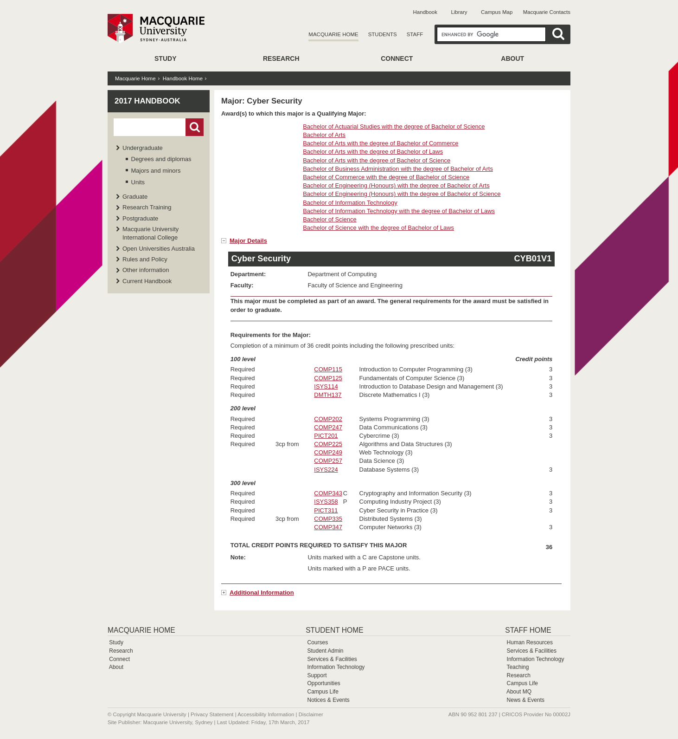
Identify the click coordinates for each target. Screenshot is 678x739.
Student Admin (325, 651)
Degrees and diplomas (161, 159)
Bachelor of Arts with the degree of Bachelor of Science (376, 160)
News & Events (525, 700)
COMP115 (328, 369)
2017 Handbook (147, 101)
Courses (317, 642)
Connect (397, 58)
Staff (415, 34)
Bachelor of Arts (324, 134)
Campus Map (496, 12)
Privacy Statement (212, 714)
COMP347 (328, 527)
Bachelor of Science (330, 219)
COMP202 (328, 418)
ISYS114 (326, 386)
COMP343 (328, 493)
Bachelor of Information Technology (350, 202)
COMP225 (328, 444)
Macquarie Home (333, 34)
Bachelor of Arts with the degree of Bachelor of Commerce (380, 143)
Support (316, 675)
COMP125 (328, 378)
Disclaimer (311, 714)
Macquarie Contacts (546, 12)
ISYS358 (326, 501)
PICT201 (326, 435)
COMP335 (328, 518)
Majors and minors (156, 170)
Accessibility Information (265, 714)
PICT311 (326, 510)
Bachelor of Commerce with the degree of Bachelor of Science (386, 177)
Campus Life (322, 691)
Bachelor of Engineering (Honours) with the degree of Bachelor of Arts (396, 185)
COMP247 (328, 427)
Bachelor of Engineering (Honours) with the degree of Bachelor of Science (401, 193)
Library (459, 12)
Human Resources (530, 642)
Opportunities (323, 683)
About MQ (518, 691)
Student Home (334, 630)
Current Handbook (147, 281)
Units (138, 182)
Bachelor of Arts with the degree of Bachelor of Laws (373, 151)
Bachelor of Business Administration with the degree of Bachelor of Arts (398, 168)
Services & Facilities (332, 659)
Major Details (248, 240)
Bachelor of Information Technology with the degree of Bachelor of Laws (399, 210)
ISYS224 (326, 469)
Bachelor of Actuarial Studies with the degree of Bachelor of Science (394, 126)
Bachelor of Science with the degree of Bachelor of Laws (378, 227)
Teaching (517, 667)
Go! (194, 127)
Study (165, 58)
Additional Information (262, 592)
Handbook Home (183, 78)
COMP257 (328, 460)
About (512, 58)
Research (281, 58)
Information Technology (336, 667)
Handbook (425, 12)
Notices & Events (328, 700)
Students (382, 34)
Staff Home (528, 630)
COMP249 (328, 452)
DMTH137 (327, 394)
